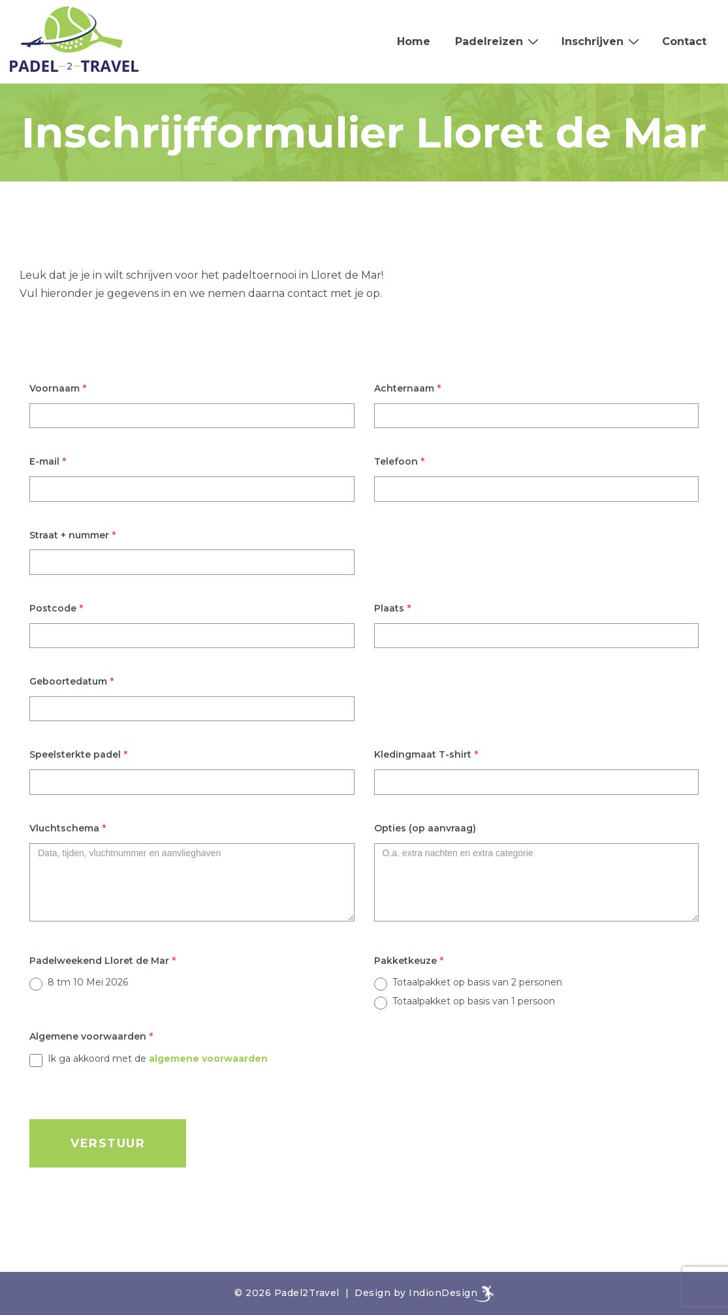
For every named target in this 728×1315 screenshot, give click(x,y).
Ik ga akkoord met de (158, 1058)
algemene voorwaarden (208, 1058)
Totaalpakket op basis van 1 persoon (473, 1001)
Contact (684, 41)
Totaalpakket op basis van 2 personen (477, 982)
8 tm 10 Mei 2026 (88, 982)
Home (413, 41)
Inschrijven (602, 41)
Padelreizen (498, 41)
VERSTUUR (108, 1143)
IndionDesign (443, 1293)
